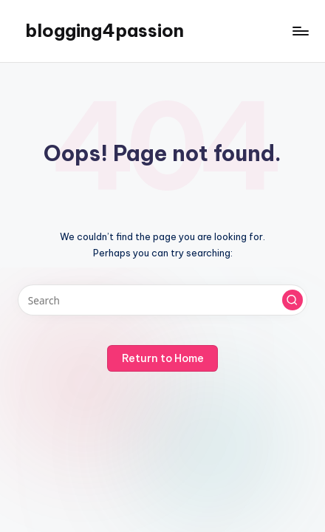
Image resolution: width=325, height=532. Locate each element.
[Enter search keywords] (162, 300)
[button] (292, 300)
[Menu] (299, 31)
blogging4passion (104, 30)
